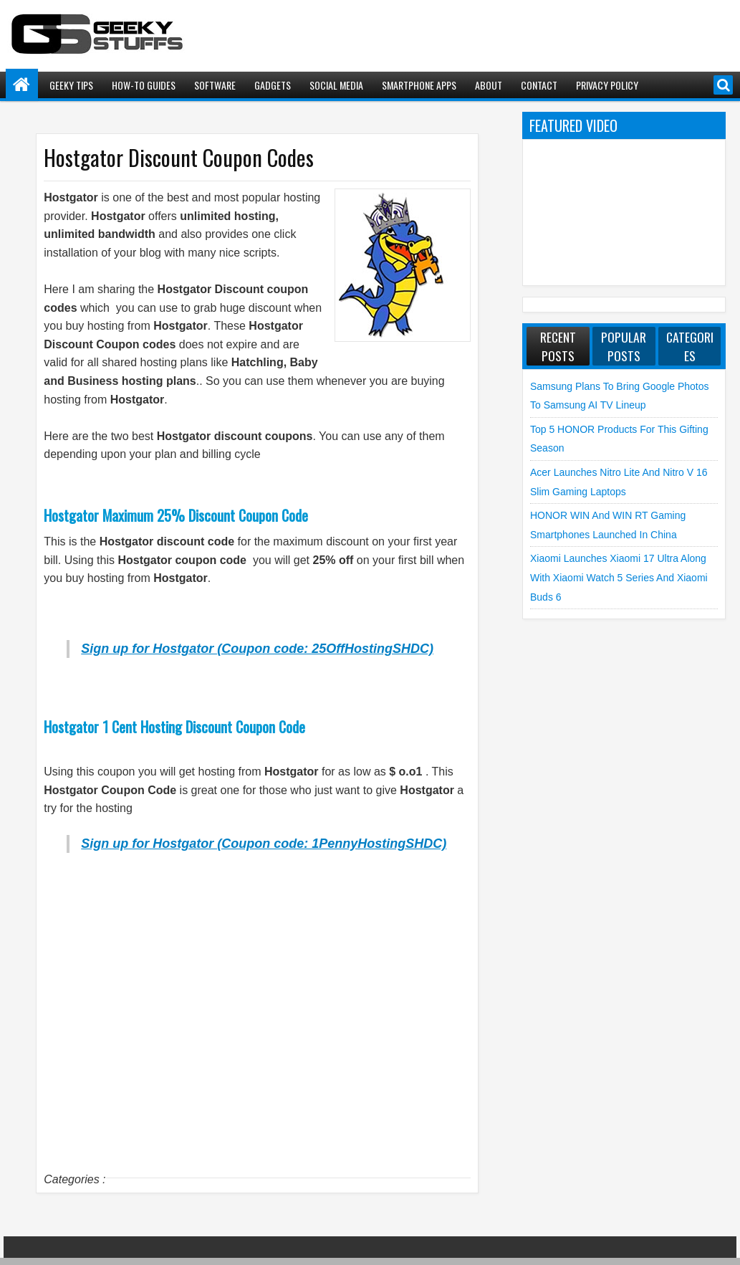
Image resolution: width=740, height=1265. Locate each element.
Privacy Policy (607, 84)
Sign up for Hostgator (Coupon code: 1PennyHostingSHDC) (263, 843)
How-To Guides (144, 84)
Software (215, 84)
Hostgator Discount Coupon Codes (179, 157)
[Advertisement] (257, 1035)
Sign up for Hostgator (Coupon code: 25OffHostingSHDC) (257, 648)
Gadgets (272, 84)
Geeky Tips (71, 84)
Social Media (336, 84)
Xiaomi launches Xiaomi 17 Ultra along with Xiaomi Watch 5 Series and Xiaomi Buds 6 (619, 577)
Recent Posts (558, 346)
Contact (539, 84)
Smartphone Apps (419, 84)
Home (22, 85)
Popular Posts (623, 346)
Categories (689, 346)
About (488, 84)
